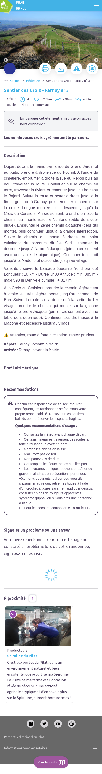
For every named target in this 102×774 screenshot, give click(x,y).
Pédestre (33, 80)
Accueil (15, 80)
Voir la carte (51, 762)
